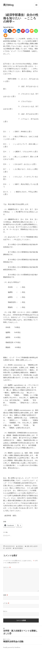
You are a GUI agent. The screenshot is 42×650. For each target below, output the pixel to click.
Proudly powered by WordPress (11, 647)
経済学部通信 (19, 548)
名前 (5, 595)
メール (6, 603)
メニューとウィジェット (36, 5)
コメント (7, 567)
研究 (31, 546)
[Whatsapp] (36, 31)
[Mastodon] (27, 31)
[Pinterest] (23, 31)
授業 (28, 546)
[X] (10, 31)
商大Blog (8, 4)
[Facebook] (5, 31)
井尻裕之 (20, 546)
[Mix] (32, 31)
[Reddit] (14, 31)
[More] (5, 35)
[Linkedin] (18, 31)
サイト (5, 611)
